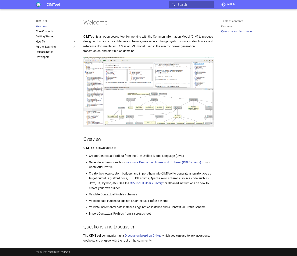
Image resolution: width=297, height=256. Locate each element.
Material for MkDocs (59, 251)
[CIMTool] (38, 4)
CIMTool (41, 21)
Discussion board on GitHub (143, 235)
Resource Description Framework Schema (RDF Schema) (163, 162)
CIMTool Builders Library (146, 183)
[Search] (191, 4)
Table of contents (232, 21)
